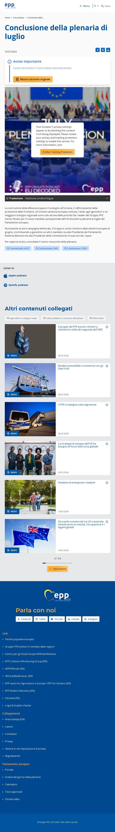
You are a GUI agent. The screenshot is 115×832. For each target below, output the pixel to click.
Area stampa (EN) (15, 719)
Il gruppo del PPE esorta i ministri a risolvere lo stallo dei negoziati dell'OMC (80, 328)
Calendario (11, 784)
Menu (85, 6)
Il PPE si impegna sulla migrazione (77, 404)
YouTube (57, 619)
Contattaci (11, 734)
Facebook (24, 619)
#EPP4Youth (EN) (15, 668)
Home (7, 17)
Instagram (91, 619)
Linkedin (73, 619)
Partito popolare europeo (19, 639)
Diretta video (12, 799)
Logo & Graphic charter (18, 705)
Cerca (105, 6)
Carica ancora (57, 568)
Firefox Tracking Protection (57, 152)
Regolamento (12, 756)
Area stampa (18, 17)
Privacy (9, 741)
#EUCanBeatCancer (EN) (19, 676)
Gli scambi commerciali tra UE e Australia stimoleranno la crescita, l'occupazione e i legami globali (81, 524)
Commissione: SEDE (75, 248)
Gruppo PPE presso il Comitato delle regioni (29, 646)
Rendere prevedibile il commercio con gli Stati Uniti (80, 367)
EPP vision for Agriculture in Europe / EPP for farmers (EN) (38, 683)
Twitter (40, 619)
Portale (9, 769)
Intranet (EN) (12, 698)
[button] (107, 198)
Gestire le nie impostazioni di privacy (25, 748)
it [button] (97, 6)
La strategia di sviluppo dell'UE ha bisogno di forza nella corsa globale (78, 445)
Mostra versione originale (33, 79)
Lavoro (9, 726)
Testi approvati (13, 791)
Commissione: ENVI (47, 248)
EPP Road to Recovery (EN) (20, 690)
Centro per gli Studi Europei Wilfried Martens (30, 654)
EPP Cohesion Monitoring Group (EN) (26, 661)
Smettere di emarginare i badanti (76, 482)
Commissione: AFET (18, 248)
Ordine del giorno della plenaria (23, 777)
